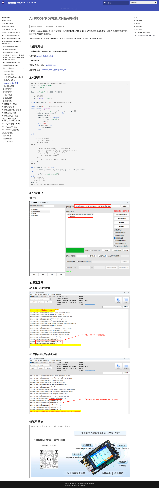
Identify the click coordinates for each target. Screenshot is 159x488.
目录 (135, 17)
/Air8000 (24, 2)
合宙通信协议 (85, 8)
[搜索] (116, 3)
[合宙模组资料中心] (3, 2)
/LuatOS (32, 2)
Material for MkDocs (78, 485)
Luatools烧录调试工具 (44, 56)
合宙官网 (95, 8)
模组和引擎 (65, 8)
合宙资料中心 (14, 2)
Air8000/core (51, 65)
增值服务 (74, 8)
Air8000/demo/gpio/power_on (54, 70)
